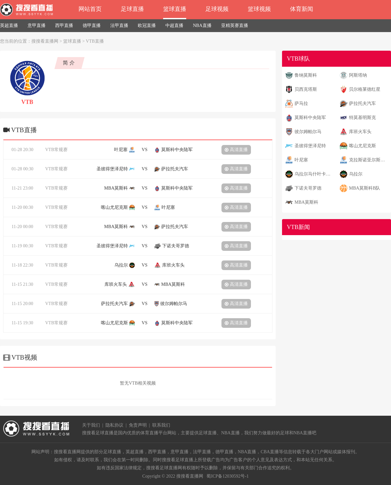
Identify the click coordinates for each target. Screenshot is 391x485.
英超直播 (9, 25)
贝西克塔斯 (306, 89)
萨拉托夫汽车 (362, 103)
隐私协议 (114, 425)
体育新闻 (301, 9)
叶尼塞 (301, 159)
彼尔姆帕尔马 (308, 131)
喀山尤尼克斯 (362, 145)
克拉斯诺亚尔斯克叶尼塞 (369, 159)
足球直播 (132, 9)
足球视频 (217, 9)
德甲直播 (92, 25)
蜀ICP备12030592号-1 (227, 476)
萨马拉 (301, 103)
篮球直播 (174, 9)
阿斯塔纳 (358, 75)
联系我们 (161, 425)
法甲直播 (119, 25)
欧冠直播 (147, 25)
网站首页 (90, 9)
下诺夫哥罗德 (308, 188)
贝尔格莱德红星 (364, 89)
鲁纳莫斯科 (306, 75)
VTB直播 (95, 41)
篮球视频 (259, 9)
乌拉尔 (355, 174)
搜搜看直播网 (44, 41)
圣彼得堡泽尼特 (310, 145)
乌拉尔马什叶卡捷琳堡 (314, 174)
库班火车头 (360, 131)
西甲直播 (64, 25)
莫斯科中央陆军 (310, 117)
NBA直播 (202, 25)
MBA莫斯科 (306, 202)
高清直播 (236, 149)
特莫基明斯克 (362, 117)
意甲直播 (37, 25)
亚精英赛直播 (234, 25)
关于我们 (91, 425)
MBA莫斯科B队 (364, 188)
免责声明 (138, 425)
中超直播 (174, 25)
